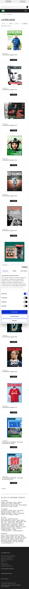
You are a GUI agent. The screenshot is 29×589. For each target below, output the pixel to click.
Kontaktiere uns (5, 586)
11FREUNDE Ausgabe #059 (9, 55)
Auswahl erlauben (14, 316)
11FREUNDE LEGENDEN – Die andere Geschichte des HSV (12, 478)
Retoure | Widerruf (6, 558)
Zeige (10, 23)
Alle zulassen (14, 312)
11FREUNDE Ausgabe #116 (9, 89)
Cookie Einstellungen (7, 566)
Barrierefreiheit (5, 564)
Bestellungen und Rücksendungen (12, 585)
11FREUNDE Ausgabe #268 (9, 337)
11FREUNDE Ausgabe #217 (9, 230)
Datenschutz (4, 563)
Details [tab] (14, 270)
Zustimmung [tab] (5, 270)
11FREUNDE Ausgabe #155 (9, 196)
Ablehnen (14, 320)
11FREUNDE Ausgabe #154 (9, 160)
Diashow (24, 23)
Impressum (4, 561)
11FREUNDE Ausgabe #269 (9, 371)
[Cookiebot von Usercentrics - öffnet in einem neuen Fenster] (21, 267)
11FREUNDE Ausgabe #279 (9, 407)
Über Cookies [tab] (24, 270)
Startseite (4, 14)
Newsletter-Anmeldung (7, 559)
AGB (2, 562)
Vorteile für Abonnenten (7, 557)
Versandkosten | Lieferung (8, 555)
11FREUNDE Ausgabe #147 (9, 125)
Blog (2, 585)
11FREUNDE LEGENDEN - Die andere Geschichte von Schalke (12, 442)
